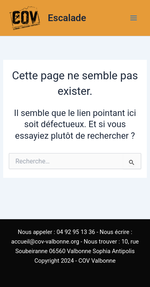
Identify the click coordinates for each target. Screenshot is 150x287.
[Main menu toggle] (133, 18)
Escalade (67, 18)
